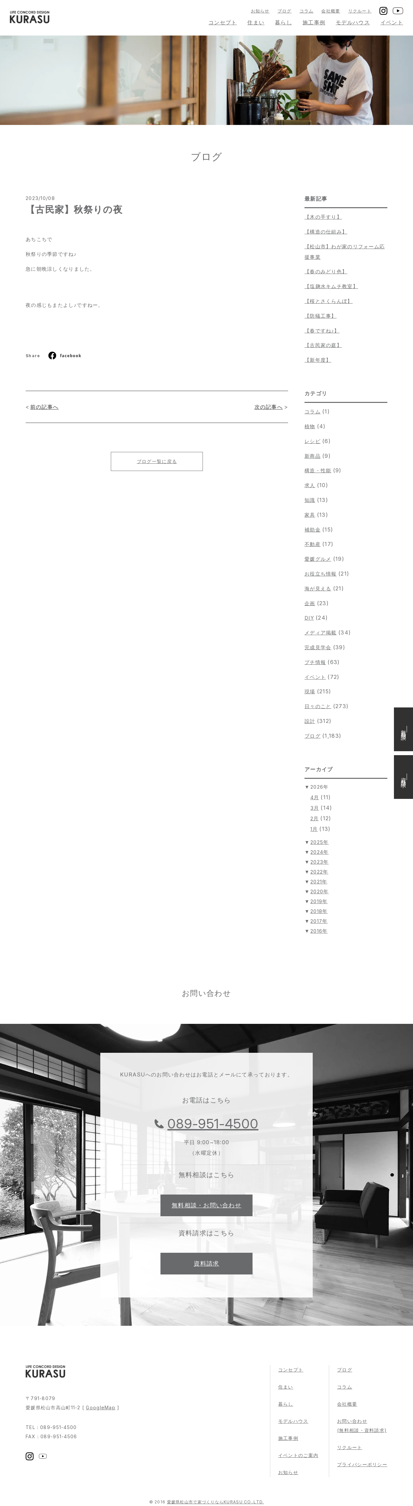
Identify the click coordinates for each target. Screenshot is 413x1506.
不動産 (312, 544)
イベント (391, 22)
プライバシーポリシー (362, 1464)
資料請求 (206, 1263)
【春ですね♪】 (321, 331)
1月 (314, 829)
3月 (314, 808)
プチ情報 (315, 662)
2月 (314, 818)
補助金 (312, 530)
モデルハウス (353, 22)
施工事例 (314, 22)
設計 (309, 721)
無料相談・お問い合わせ (206, 1205)
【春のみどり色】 (325, 271)
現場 (309, 691)
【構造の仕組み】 (325, 232)
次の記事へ (269, 406)
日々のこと (317, 706)
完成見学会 (317, 647)
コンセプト (222, 22)
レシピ (312, 441)
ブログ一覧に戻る (157, 461)
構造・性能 (317, 470)
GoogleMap (100, 1407)
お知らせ (260, 10)
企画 (309, 603)
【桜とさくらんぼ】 (328, 301)
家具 (309, 515)
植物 (309, 426)
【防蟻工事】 (320, 316)
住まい (255, 22)
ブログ (285, 10)
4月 (314, 797)
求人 (309, 485)
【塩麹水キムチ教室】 (331, 286)
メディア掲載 (320, 633)
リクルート (360, 10)
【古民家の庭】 (323, 345)
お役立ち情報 (320, 574)
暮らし (283, 22)
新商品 (312, 456)
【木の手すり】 (323, 217)
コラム (307, 10)
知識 (309, 500)
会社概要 (330, 10)
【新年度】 (317, 360)
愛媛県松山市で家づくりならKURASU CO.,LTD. (215, 1501)
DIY (309, 618)
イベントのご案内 (298, 1455)
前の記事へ (44, 406)
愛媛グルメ (317, 559)
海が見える (317, 588)
